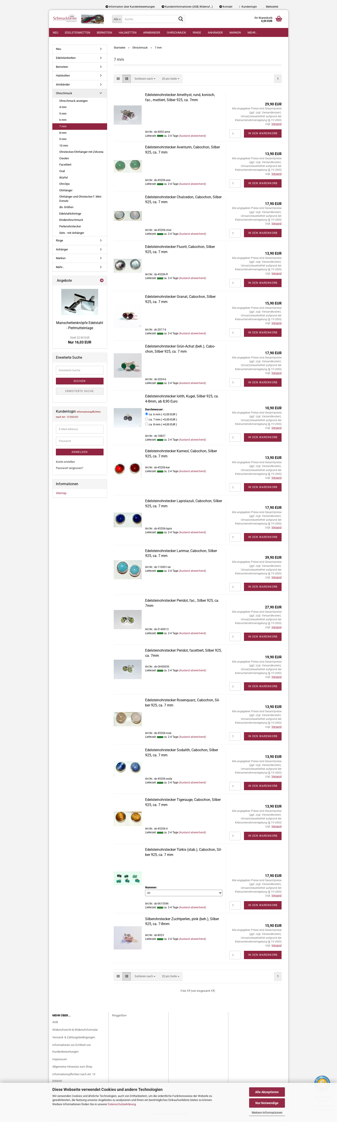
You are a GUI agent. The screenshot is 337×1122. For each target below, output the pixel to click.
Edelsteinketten (77, 32)
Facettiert (65, 167)
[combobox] (145, 81)
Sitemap (61, 495)
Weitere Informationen (267, 1112)
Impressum (59, 1061)
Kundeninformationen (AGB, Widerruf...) (187, 6)
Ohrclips (64, 186)
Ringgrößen (119, 1017)
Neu (55, 32)
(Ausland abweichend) (192, 138)
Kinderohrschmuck (71, 222)
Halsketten (127, 32)
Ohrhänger (65, 192)
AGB (55, 1024)
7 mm (62, 128)
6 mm (62, 122)
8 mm (62, 135)
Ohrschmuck (176, 32)
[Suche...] (117, 19)
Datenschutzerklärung (122, 1104)
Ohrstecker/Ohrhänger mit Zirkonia (81, 154)
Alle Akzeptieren (267, 1092)
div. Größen (66, 209)
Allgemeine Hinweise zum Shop (72, 1069)
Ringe (197, 32)
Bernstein (104, 32)
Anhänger (215, 32)
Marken (235, 32)
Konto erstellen (65, 464)
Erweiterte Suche (79, 393)
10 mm (63, 147)
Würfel (63, 179)
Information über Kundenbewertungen (130, 6)
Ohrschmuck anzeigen (73, 103)
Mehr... (252, 32)
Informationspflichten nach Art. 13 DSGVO (73, 1080)
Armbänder (151, 32)
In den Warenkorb (262, 135)
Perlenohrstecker (70, 228)
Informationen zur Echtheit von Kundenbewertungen (71, 1050)
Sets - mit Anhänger (71, 235)
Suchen (80, 383)
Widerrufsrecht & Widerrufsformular (75, 1032)
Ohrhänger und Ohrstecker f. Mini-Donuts (80, 201)
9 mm (62, 141)
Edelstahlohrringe (70, 216)
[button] (118, 81)
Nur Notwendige (266, 1103)
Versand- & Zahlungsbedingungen (73, 1039)
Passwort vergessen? (69, 470)
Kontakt (225, 6)
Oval (62, 173)
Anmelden (80, 454)
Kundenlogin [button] (248, 6)
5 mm (62, 116)
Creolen (64, 160)
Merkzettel (271, 6)
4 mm (62, 109)
